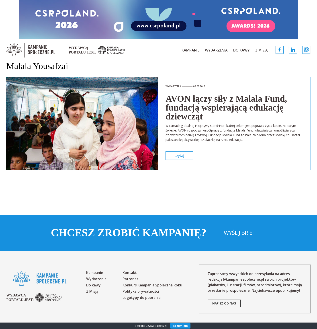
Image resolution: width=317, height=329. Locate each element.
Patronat (130, 278)
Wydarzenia (216, 50)
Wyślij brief (239, 232)
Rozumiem (180, 326)
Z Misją (261, 50)
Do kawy (241, 50)
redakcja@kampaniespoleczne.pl (236, 279)
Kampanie (190, 50)
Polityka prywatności (141, 291)
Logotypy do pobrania (142, 297)
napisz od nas (224, 303)
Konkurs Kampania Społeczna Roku (152, 285)
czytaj (179, 155)
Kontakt (130, 272)
